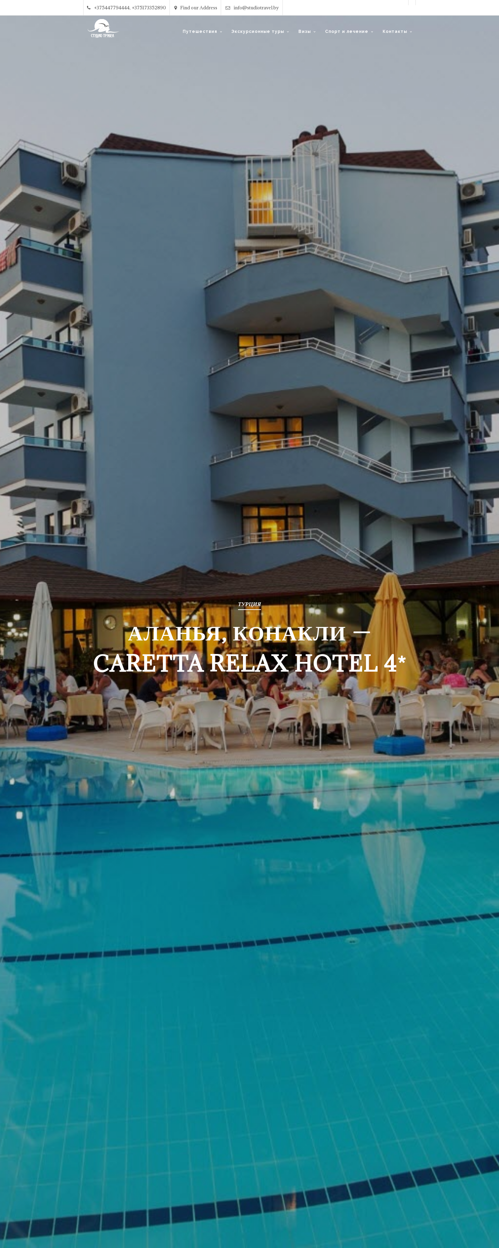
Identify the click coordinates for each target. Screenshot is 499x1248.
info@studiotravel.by (252, 8)
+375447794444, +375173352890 (126, 8)
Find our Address (195, 8)
